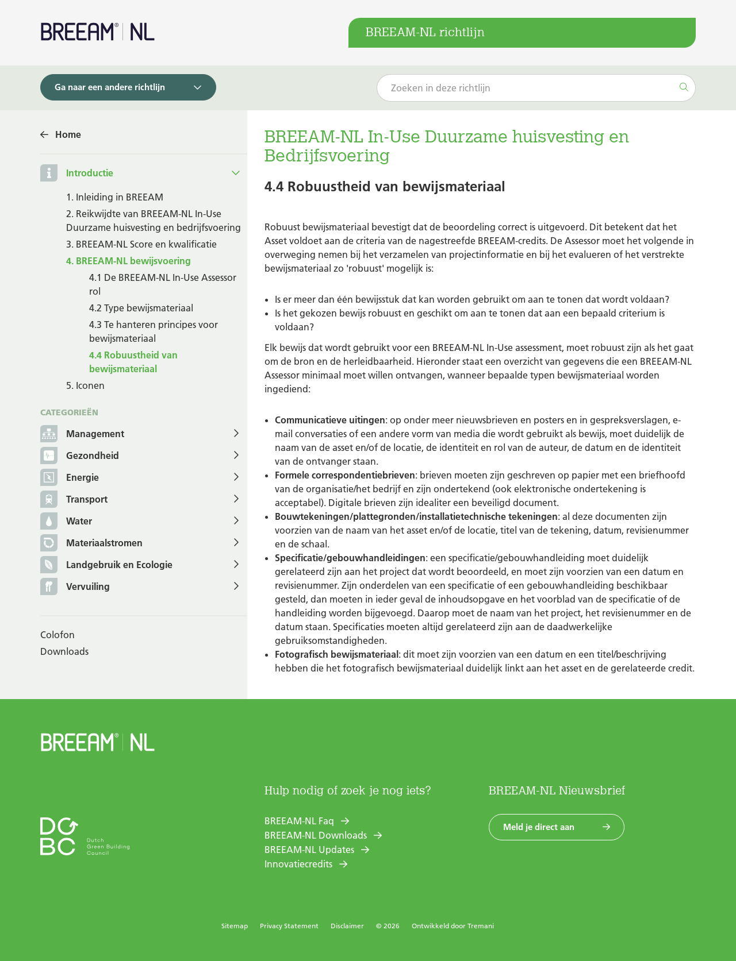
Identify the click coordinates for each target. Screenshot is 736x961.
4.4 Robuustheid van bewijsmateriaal (133, 362)
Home (68, 134)
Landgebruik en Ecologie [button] (106, 565)
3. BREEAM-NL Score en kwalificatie (141, 244)
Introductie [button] (89, 173)
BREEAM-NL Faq (299, 821)
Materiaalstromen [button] (91, 543)
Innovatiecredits (298, 864)
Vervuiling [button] (75, 587)
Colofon (57, 634)
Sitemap (234, 925)
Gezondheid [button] (79, 456)
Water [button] (66, 522)
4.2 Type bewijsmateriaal (141, 308)
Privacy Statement (289, 925)
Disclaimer (347, 925)
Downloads (64, 651)
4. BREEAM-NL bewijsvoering (128, 261)
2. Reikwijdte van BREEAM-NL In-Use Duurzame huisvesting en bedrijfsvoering (153, 220)
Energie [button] (69, 478)
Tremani (480, 925)
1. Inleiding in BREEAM (114, 197)
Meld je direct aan (538, 826)
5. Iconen (85, 385)
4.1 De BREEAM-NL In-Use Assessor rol (162, 284)
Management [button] (82, 434)
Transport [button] (74, 500)
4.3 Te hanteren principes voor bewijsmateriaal (153, 331)
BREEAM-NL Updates (309, 849)
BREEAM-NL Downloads (315, 835)
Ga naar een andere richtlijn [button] (110, 87)
